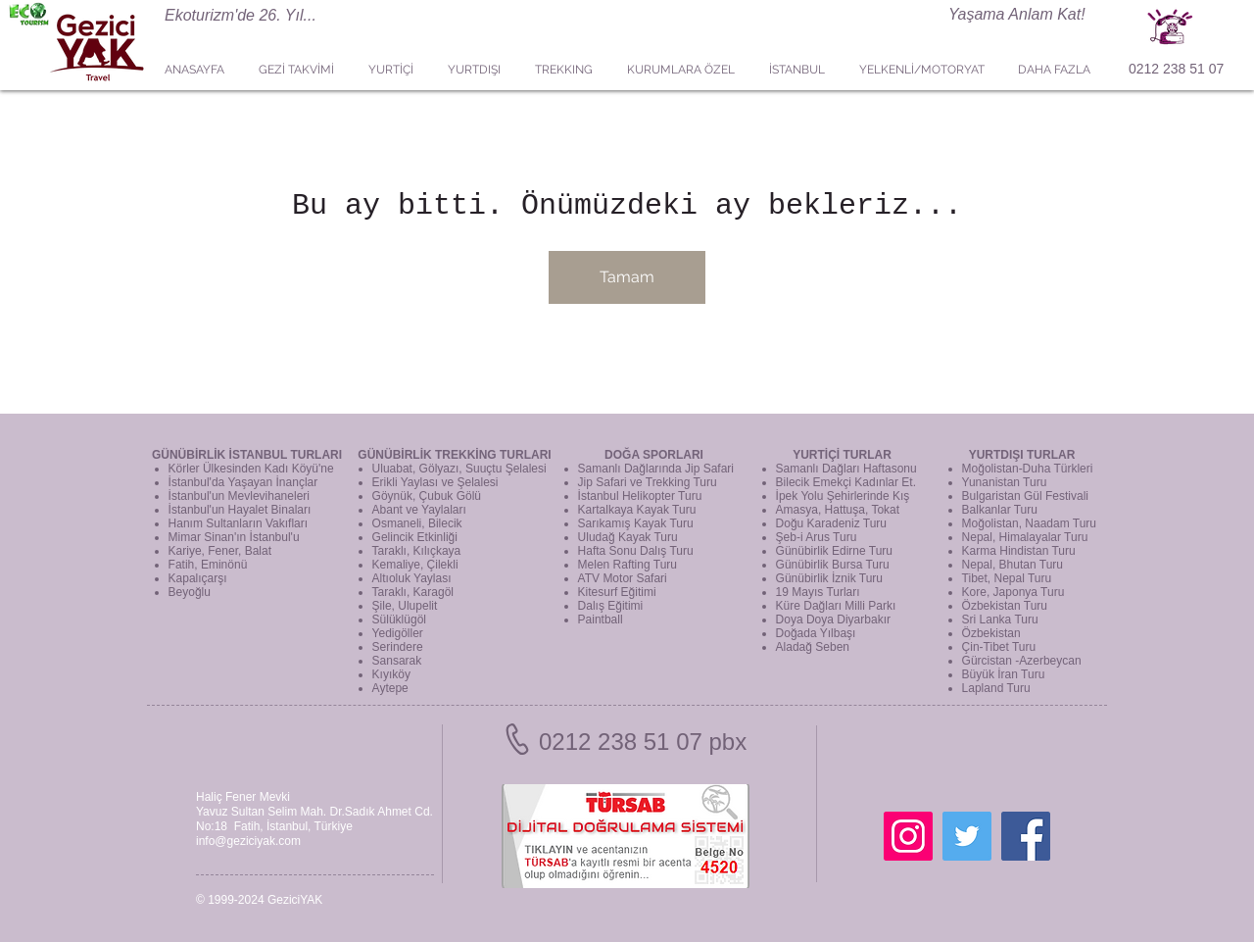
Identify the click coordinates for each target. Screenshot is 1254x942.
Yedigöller (397, 633)
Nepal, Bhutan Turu (1012, 564)
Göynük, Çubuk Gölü (426, 496)
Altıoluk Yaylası (412, 578)
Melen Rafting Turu (627, 564)
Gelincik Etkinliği (415, 537)
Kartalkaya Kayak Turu (637, 510)
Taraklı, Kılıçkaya (416, 551)
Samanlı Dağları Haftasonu (846, 468)
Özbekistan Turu (1004, 606)
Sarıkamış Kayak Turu (636, 523)
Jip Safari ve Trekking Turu (647, 482)
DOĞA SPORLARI (653, 455)
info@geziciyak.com (248, 841)
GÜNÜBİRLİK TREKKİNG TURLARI (454, 455)
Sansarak (397, 661)
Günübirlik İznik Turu (829, 578)
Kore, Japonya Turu (1013, 592)
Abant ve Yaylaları (419, 510)
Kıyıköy (391, 674)
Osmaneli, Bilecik (417, 523)
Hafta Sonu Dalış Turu (636, 551)
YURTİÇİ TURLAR (842, 455)
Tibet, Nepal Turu (1007, 578)
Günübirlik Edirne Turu (834, 551)
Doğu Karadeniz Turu (831, 523)
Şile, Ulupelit (405, 606)
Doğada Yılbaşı (816, 633)
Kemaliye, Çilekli (415, 564)
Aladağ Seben (812, 647)
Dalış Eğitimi (611, 606)
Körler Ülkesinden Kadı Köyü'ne (251, 468)
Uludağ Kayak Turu (628, 537)
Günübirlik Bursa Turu (833, 564)
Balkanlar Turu (999, 510)
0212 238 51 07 (1176, 68)
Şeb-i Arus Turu (816, 537)
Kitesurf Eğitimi (617, 592)
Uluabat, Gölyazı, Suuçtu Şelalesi (459, 468)
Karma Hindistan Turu (1019, 551)
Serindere (397, 647)
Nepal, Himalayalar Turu (1025, 537)
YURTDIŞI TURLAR (1022, 455)
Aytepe (390, 688)
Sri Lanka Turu (1000, 619)
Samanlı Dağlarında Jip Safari (656, 468)
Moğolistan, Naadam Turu (1029, 523)
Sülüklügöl (399, 619)
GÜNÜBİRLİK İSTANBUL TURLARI (247, 455)
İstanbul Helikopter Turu (640, 496)
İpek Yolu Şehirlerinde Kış (843, 496)
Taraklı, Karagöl (413, 592)
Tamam (627, 277)
